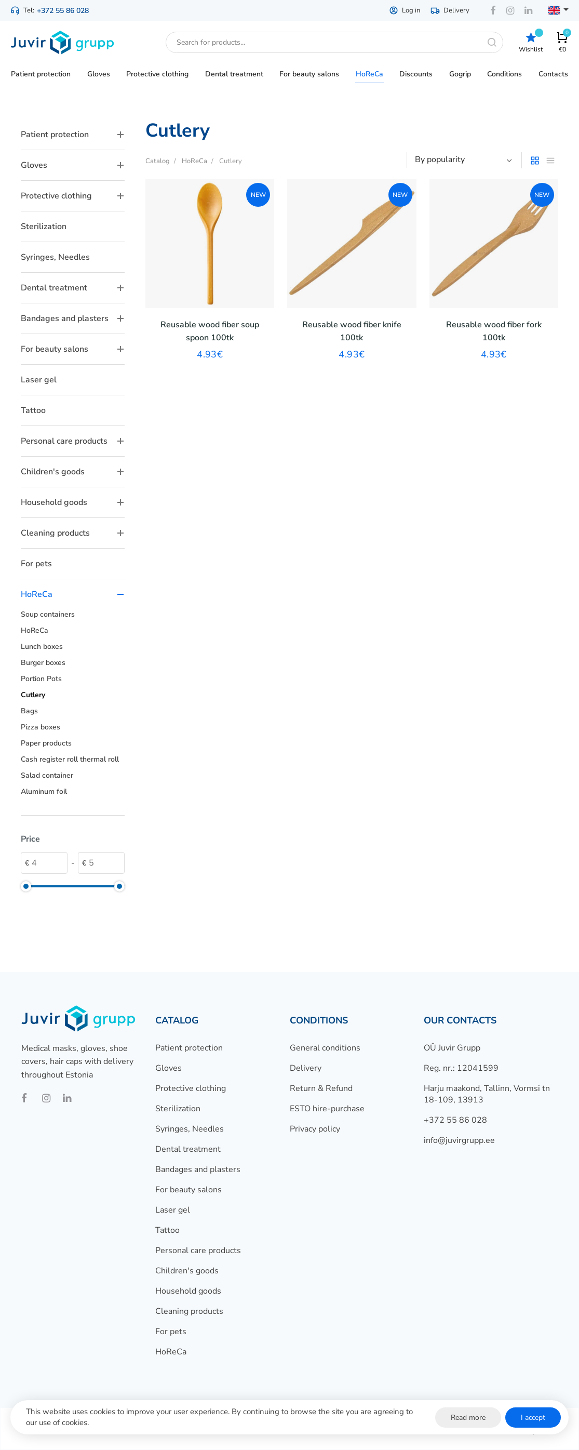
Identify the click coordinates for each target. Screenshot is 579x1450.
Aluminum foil (44, 791)
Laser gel (39, 379)
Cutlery (33, 695)
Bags (29, 711)
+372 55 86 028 (63, 11)
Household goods (73, 502)
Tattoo (33, 410)
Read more (468, 1417)
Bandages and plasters (73, 318)
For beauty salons (73, 349)
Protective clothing (73, 196)
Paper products (46, 743)
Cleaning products (73, 533)
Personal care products (73, 441)
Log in (404, 10)
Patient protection (73, 134)
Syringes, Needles (55, 257)
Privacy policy (315, 1129)
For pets (36, 563)
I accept (533, 1417)
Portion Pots (41, 679)
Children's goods (73, 471)
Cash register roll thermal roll (70, 759)
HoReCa (73, 594)
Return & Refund (321, 1088)
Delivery (449, 10)
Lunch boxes (42, 646)
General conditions (325, 1048)
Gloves (73, 165)
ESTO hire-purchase (327, 1108)
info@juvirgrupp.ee (459, 1140)
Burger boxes (43, 663)
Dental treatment (73, 288)
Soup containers (48, 614)
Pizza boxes (40, 727)
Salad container (47, 775)
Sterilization (43, 226)
